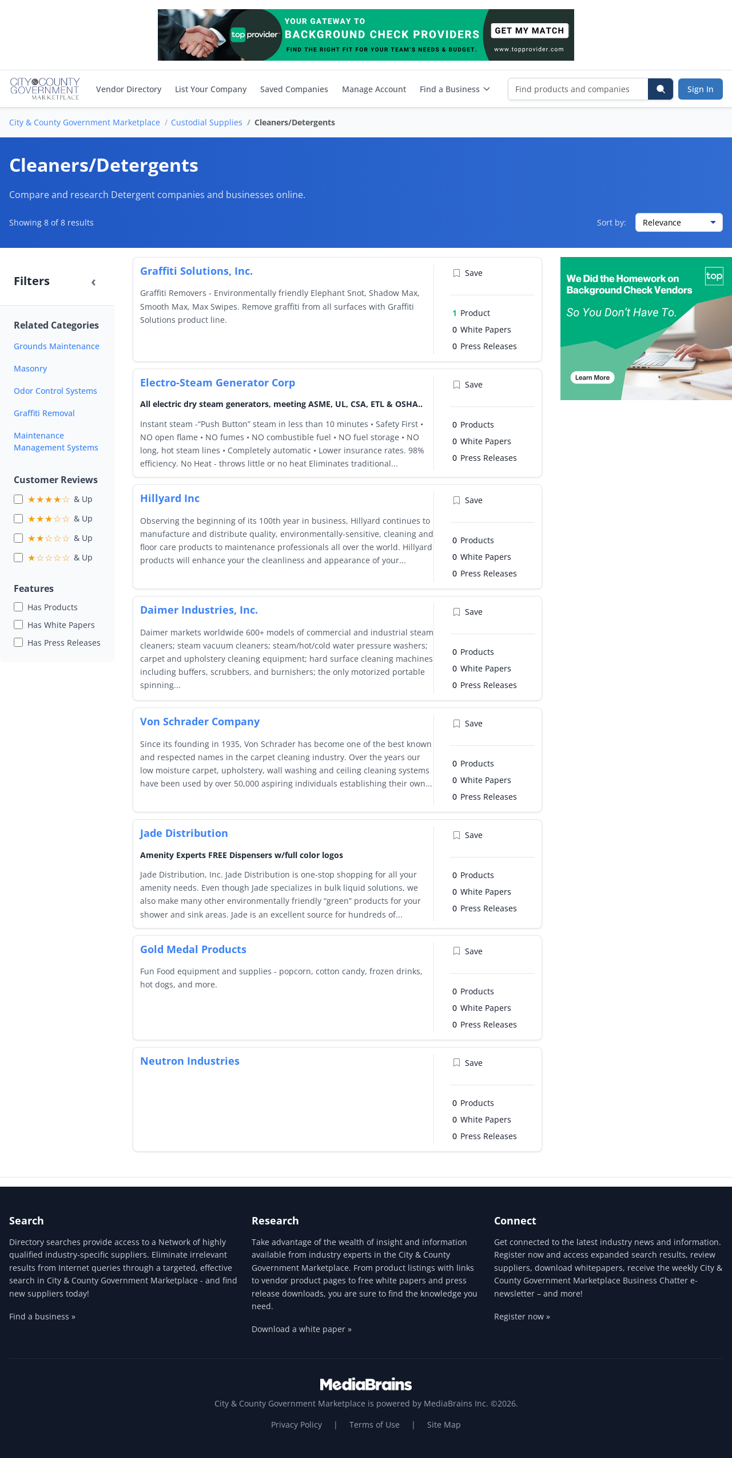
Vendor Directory (128, 89)
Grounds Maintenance (57, 346)
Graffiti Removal (44, 413)
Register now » (522, 1316)
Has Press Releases (64, 642)
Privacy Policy (296, 1424)
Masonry (30, 368)
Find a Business (455, 89)
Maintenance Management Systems (56, 441)
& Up (60, 499)
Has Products (52, 607)
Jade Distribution (184, 833)
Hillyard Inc (170, 498)
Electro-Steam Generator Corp (217, 382)
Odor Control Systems (55, 390)
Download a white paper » (302, 1328)
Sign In (700, 89)
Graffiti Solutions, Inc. (196, 271)
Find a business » (42, 1316)
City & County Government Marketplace (84, 122)
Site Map (444, 1424)
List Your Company (210, 89)
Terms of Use (374, 1424)
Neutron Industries (190, 1061)
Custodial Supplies (206, 122)
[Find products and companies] (578, 89)
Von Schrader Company (200, 721)
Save (467, 273)
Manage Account (374, 89)
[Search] (660, 89)
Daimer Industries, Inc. (199, 610)
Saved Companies (294, 89)
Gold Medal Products (193, 949)
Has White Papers (61, 624)
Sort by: (611, 222)
